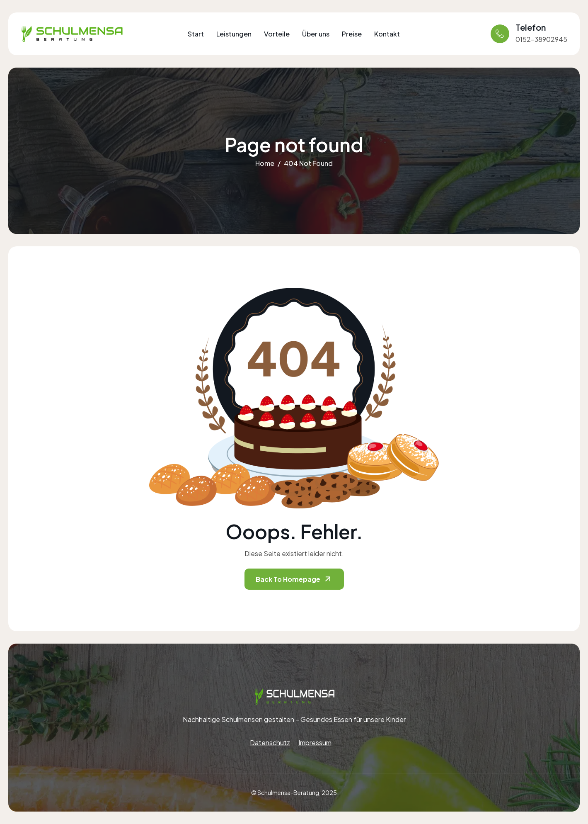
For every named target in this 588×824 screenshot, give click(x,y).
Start (196, 33)
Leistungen (234, 33)
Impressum (315, 742)
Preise (352, 33)
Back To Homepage (294, 579)
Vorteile (277, 33)
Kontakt (387, 33)
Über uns (315, 33)
